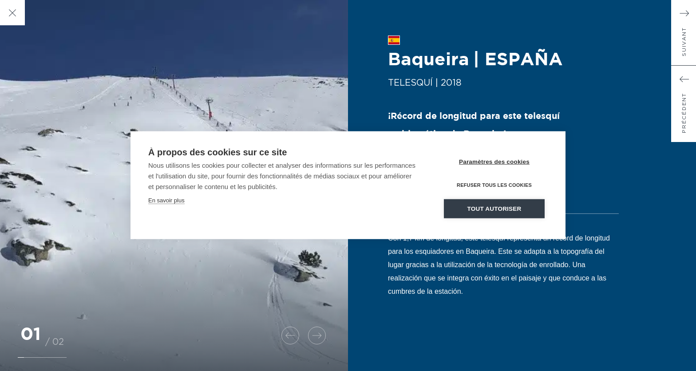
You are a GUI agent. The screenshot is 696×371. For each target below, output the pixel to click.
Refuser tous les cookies (494, 186)
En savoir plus (166, 201)
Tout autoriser (494, 210)
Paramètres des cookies (494, 163)
